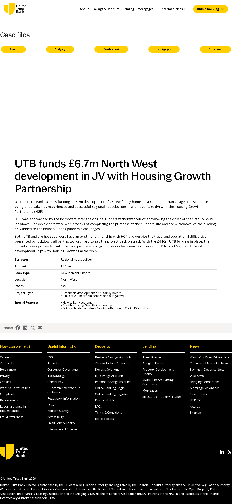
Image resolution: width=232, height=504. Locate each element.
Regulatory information (63, 399)
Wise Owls (197, 376)
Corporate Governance (63, 370)
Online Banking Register (111, 394)
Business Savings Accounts (113, 358)
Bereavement (9, 401)
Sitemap (195, 413)
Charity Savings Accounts (112, 364)
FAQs (98, 407)
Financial (53, 364)
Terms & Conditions (108, 413)
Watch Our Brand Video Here (209, 358)
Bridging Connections (204, 382)
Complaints (7, 394)
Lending (128, 9)
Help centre (8, 370)
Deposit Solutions (107, 370)
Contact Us (7, 364)
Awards (195, 407)
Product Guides (105, 401)
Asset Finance (151, 358)
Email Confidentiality (61, 423)
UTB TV (195, 401)
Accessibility (55, 417)
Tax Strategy (56, 376)
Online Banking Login (110, 388)
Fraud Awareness (11, 417)
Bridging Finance (153, 364)
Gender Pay (55, 382)
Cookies (5, 382)
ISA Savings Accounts (109, 376)
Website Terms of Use (15, 388)
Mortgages (145, 9)
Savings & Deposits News (207, 370)
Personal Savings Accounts (113, 382)
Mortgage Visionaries (204, 388)
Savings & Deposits (105, 9)
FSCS (50, 405)
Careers (5, 358)
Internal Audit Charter (62, 430)
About (84, 9)
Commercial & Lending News (209, 364)
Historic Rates (104, 419)
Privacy (5, 376)
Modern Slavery (58, 411)
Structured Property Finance (161, 397)
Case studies (198, 394)
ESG (50, 358)
